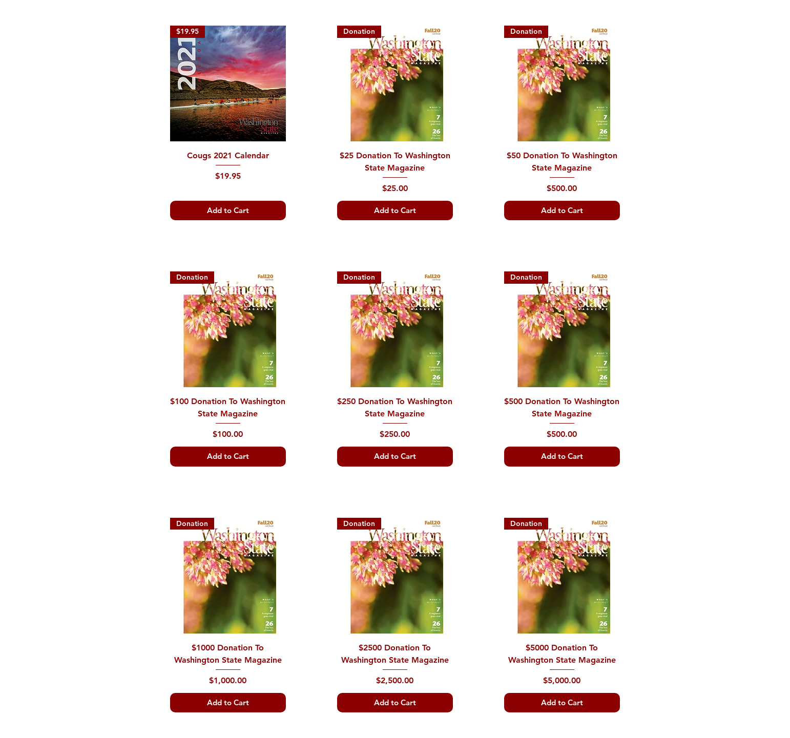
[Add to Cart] (228, 211)
